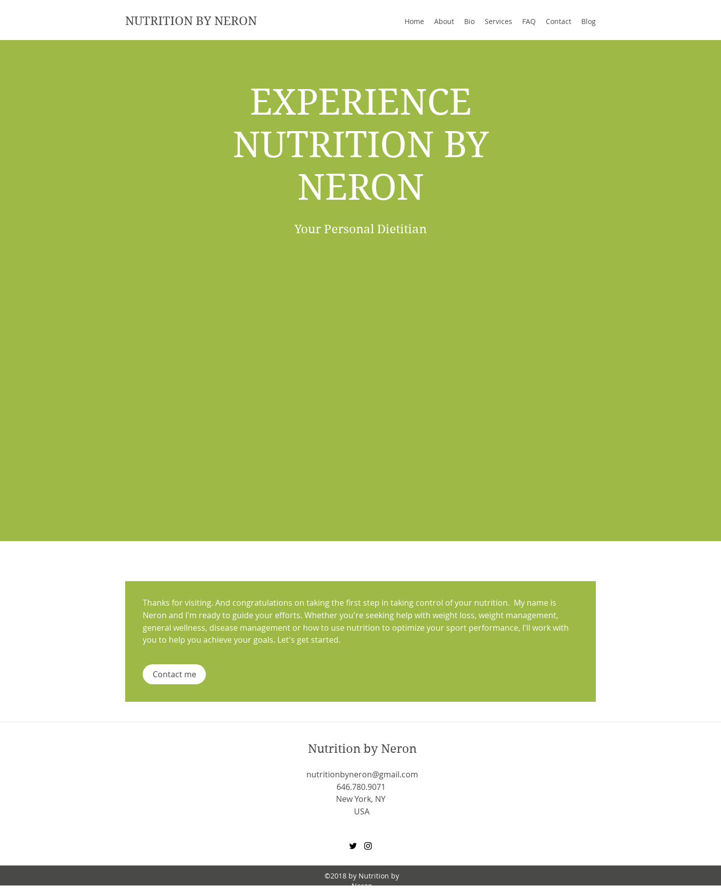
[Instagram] (368, 846)
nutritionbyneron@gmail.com (362, 774)
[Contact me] (174, 674)
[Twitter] (353, 846)
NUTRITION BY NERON (191, 21)
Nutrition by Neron (362, 749)
